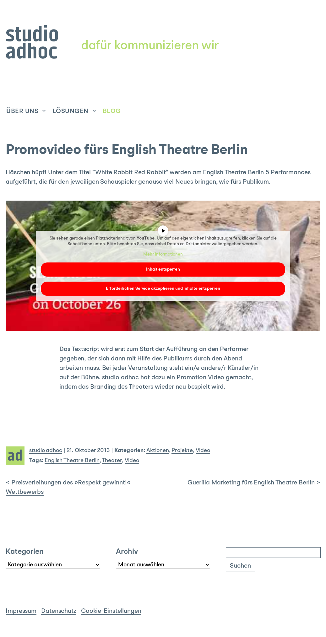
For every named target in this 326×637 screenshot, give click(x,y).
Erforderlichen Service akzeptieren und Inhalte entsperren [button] (163, 288)
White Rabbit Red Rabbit (130, 173)
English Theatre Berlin (72, 460)
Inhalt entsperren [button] (163, 269)
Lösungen (70, 111)
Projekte (182, 450)
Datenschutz (58, 611)
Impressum (21, 611)
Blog (112, 111)
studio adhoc (45, 450)
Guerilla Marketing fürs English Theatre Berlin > (253, 483)
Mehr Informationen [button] (162, 254)
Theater (112, 460)
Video (203, 450)
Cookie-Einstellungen (111, 611)
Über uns (22, 111)
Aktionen (157, 450)
